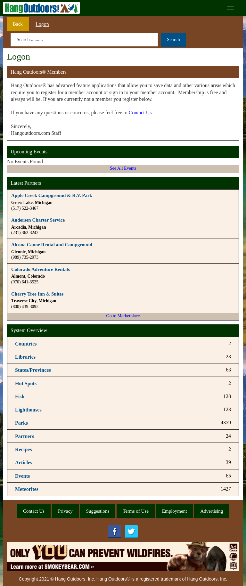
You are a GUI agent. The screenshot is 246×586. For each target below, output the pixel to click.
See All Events (123, 168)
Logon (42, 24)
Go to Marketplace (123, 315)
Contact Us (140, 112)
